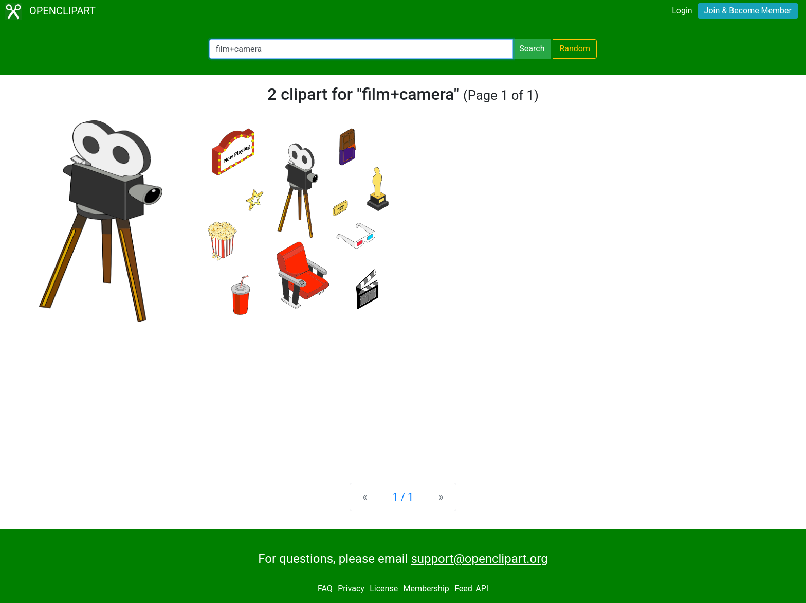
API (481, 588)
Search (531, 49)
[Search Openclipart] (361, 49)
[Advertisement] (403, 394)
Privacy (351, 588)
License (384, 588)
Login (682, 10)
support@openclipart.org (479, 559)
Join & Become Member (748, 10)
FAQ (325, 588)
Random (574, 49)
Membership (426, 588)
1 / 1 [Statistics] (403, 497)
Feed (463, 588)
